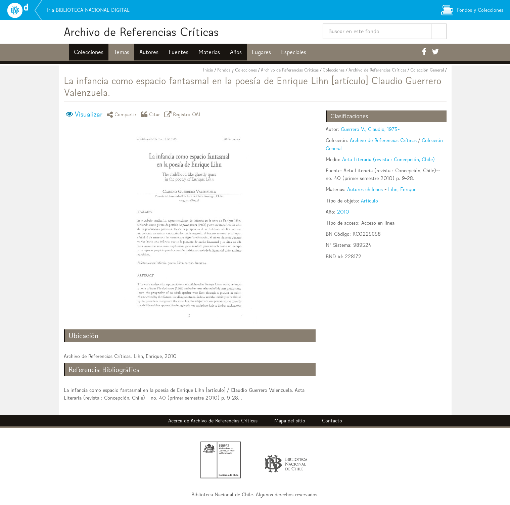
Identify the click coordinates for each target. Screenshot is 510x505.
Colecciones (88, 52)
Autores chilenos (365, 189)
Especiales (293, 52)
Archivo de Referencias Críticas (141, 31)
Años (236, 52)
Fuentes (178, 52)
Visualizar (88, 114)
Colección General (427, 70)
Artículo (369, 200)
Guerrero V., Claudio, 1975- (370, 129)
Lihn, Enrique (402, 189)
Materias (209, 52)
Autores (148, 52)
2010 (343, 212)
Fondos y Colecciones (237, 70)
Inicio (208, 70)
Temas (121, 52)
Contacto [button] (332, 420)
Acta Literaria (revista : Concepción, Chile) (388, 159)
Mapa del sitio (289, 420)
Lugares (261, 52)
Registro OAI (183, 114)
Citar (151, 114)
